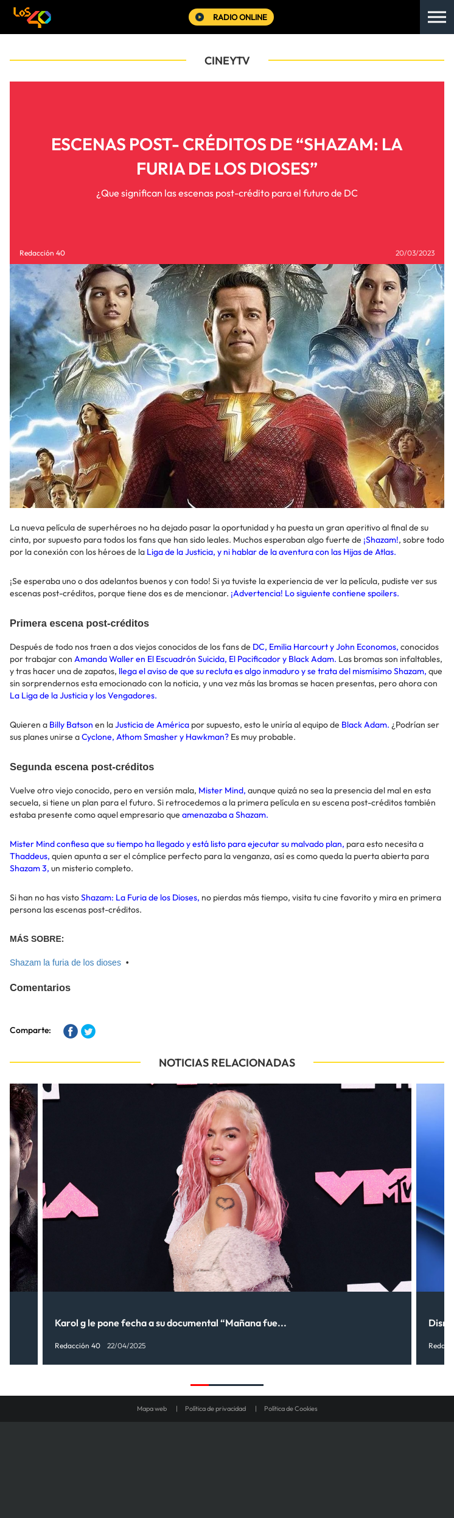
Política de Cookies (291, 1408)
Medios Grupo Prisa (227, 1484)
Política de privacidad (215, 1408)
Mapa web (152, 1408)
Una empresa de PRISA (227, 1454)
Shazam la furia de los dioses (65, 962)
